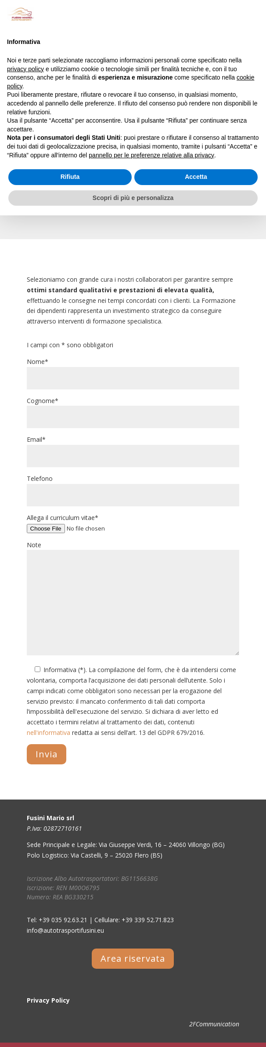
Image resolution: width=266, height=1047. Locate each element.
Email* (133, 447)
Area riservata (133, 958)
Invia (47, 754)
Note (133, 599)
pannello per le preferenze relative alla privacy (151, 155)
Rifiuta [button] (70, 176)
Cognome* (133, 409)
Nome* (133, 369)
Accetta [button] (196, 176)
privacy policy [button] (25, 69)
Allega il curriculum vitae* (133, 522)
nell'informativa (48, 732)
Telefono (133, 486)
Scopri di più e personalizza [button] (133, 197)
